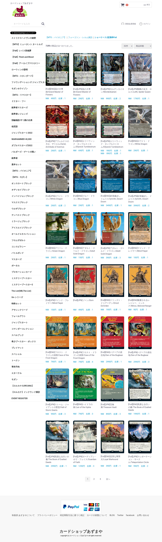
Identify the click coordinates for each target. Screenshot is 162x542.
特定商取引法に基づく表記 (72, 515)
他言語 (15, 126)
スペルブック (18, 335)
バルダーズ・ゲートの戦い (24, 152)
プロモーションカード (22, 272)
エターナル (17, 373)
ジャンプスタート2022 (22, 133)
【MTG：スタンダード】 (23, 76)
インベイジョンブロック (23, 196)
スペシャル (17, 354)
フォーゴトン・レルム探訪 (80, 37)
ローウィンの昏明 (20, 69)
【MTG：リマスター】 (22, 95)
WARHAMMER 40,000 (22, 139)
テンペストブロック (21, 215)
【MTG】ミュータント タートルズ (27, 44)
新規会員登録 (128, 24)
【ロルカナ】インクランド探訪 (26, 392)
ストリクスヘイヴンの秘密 (24, 38)
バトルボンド (18, 253)
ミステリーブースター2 (22, 284)
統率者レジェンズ (20, 114)
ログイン (144, 24)
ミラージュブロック (21, 221)
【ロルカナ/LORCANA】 (23, 386)
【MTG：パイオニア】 (22, 171)
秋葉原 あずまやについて (23, 515)
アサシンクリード (20, 310)
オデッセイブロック (21, 190)
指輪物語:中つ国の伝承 (22, 120)
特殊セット (17, 303)
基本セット (17, 164)
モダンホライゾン (20, 88)
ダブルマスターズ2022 (22, 145)
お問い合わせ (143, 515)
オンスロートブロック (22, 183)
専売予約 (16, 367)
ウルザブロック (19, 209)
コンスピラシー (19, 246)
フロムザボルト (19, 240)
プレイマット (18, 348)
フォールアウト (19, 316)
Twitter (120, 515)
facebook (130, 515)
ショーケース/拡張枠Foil (105, 37)
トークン (16, 360)
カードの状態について (97, 515)
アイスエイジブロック (22, 227)
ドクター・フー (19, 101)
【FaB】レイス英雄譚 (21, 50)
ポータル (16, 265)
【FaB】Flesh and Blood (23, 57)
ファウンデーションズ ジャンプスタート (28, 82)
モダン (15, 379)
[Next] (108, 479)
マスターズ (17, 259)
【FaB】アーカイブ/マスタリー (26, 63)
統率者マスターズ (20, 107)
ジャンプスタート (20, 322)
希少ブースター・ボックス (24, 341)
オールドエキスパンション (24, 234)
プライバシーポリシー (47, 515)
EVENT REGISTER (20, 398)
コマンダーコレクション (23, 329)
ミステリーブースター (22, 278)
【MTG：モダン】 (20, 177)
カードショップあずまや (81, 531)
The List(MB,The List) (21, 291)
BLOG (112, 515)
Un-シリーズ (17, 297)
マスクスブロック (20, 202)
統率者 (15, 158)
